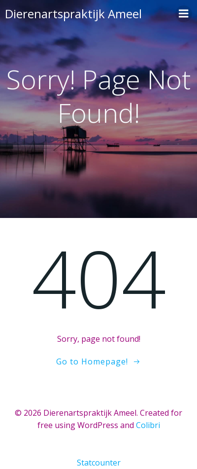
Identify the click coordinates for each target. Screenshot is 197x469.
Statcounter (99, 462)
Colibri (148, 425)
